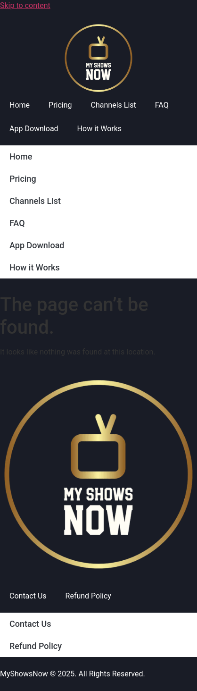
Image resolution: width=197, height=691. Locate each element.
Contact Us (28, 595)
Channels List (113, 105)
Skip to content (25, 5)
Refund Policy (88, 595)
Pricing (60, 105)
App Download (33, 128)
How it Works (99, 128)
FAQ (162, 105)
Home (19, 105)
